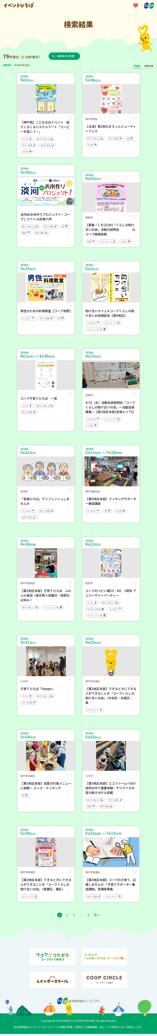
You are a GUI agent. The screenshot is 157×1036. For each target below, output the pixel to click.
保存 (69, 118)
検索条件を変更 (66, 56)
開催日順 (148, 65)
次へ (97, 917)
